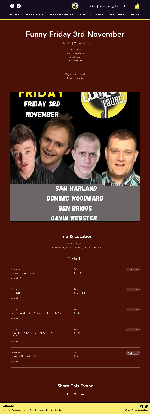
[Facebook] (142, 406)
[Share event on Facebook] (67, 394)
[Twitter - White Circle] (19, 6)
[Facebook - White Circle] (12, 6)
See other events (75, 77)
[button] (137, 6)
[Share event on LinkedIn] (82, 394)
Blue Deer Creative (54, 410)
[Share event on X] (75, 394)
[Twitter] (146, 406)
